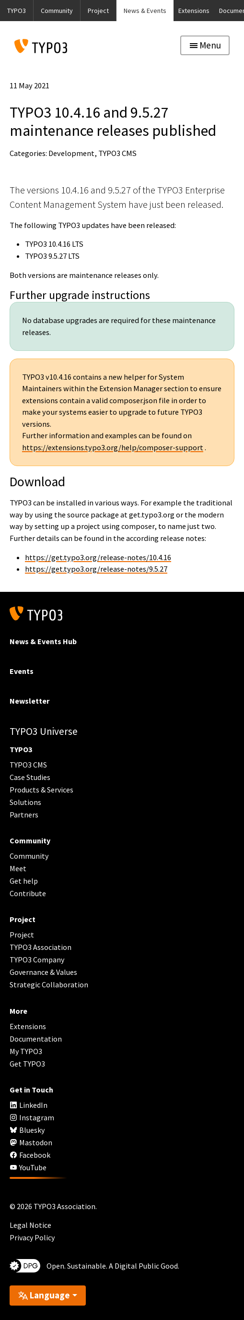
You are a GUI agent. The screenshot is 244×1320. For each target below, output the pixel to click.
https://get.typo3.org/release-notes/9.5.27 (96, 569)
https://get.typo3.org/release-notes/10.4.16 (98, 557)
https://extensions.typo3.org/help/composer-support (112, 447)
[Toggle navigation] (205, 45)
